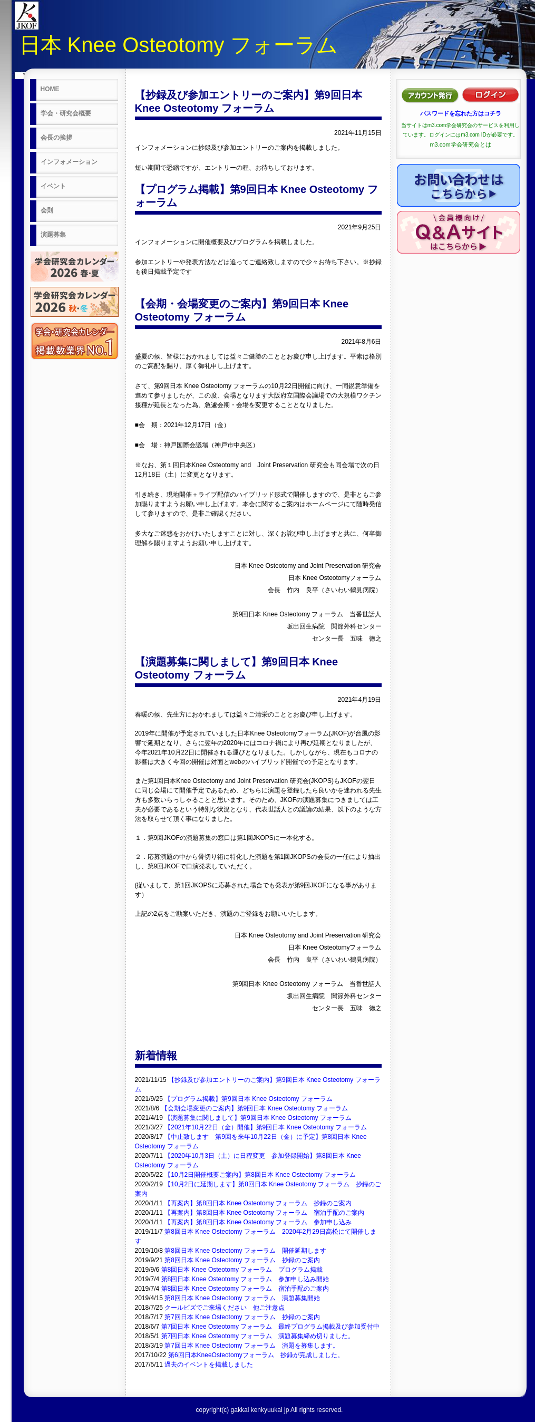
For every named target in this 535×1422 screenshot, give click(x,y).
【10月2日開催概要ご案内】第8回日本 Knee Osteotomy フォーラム (260, 1174)
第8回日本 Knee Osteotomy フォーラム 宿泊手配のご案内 (245, 1288)
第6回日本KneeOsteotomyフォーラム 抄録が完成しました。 (256, 1355)
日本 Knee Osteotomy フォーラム (179, 44)
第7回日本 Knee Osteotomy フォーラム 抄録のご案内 (242, 1317)
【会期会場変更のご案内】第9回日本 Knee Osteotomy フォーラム (254, 1108)
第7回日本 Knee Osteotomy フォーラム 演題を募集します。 (251, 1345)
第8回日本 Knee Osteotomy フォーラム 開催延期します (245, 1250)
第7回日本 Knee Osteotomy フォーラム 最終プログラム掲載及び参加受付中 (270, 1326)
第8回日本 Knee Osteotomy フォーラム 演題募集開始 (242, 1298)
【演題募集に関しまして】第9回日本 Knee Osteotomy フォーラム (258, 1117)
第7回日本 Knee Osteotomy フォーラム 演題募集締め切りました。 (258, 1336)
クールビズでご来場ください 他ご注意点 (224, 1307)
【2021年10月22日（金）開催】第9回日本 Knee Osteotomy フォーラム (265, 1127)
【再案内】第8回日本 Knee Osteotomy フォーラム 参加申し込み (258, 1222)
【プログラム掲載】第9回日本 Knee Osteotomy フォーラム (248, 1098)
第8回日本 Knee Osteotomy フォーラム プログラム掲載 (242, 1269)
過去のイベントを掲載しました (208, 1364)
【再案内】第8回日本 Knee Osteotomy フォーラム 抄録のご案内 (258, 1203)
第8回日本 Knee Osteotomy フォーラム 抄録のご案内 (242, 1260)
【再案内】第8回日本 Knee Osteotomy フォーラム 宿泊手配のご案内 (264, 1212)
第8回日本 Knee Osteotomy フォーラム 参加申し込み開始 (245, 1279)
